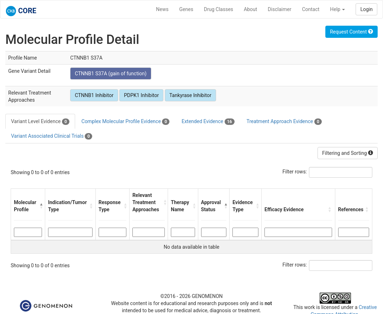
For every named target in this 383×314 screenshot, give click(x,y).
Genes (186, 9)
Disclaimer (279, 9)
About (250, 9)
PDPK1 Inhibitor (141, 95)
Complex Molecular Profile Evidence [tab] (125, 121)
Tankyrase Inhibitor (190, 95)
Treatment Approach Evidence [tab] (284, 121)
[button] (40, 205)
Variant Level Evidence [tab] (40, 121)
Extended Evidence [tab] (208, 121)
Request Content (351, 32)
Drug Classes (218, 9)
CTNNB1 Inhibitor (94, 95)
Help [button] (337, 9)
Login (366, 9)
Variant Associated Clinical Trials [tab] (51, 136)
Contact (310, 9)
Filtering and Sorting (347, 153)
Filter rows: (295, 171)
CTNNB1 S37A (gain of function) (110, 73)
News (162, 9)
